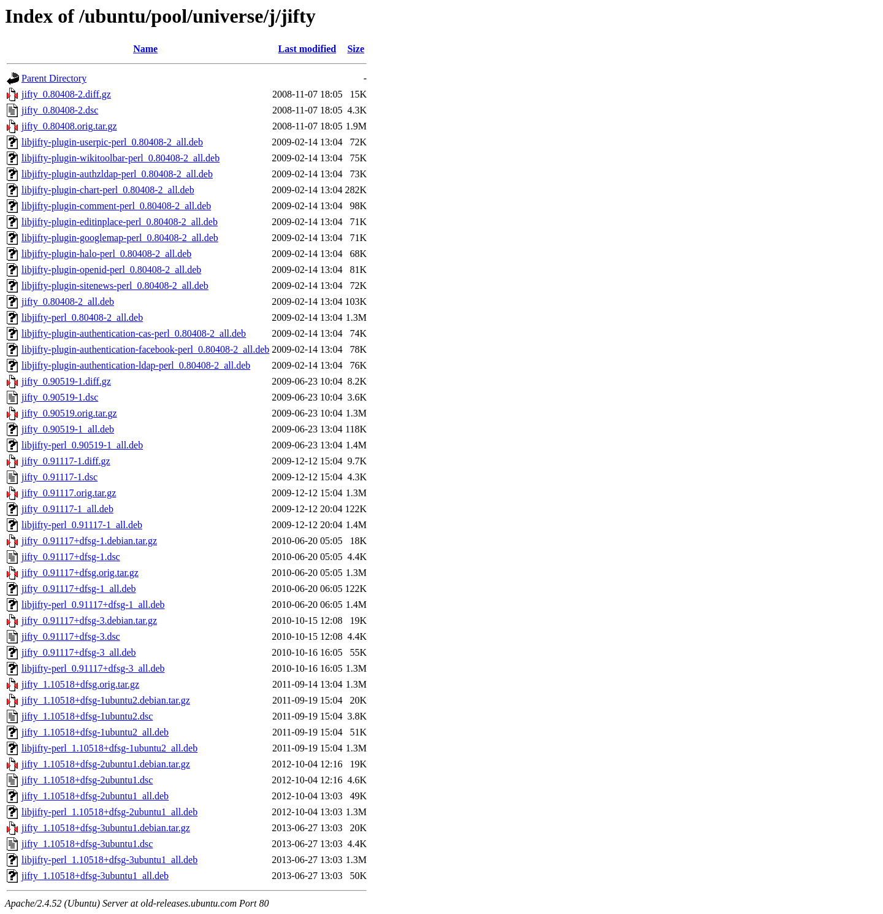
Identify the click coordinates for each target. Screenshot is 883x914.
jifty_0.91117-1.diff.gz (65, 461)
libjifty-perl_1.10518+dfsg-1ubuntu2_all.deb (109, 748)
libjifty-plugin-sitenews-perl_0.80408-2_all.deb (114, 285)
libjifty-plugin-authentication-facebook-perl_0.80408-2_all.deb (145, 349)
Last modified (307, 49)
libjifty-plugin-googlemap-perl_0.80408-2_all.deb (119, 237)
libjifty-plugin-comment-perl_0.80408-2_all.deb (116, 206)
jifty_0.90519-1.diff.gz (66, 381)
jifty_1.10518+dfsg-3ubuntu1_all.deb (95, 875)
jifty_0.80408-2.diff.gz (66, 94)
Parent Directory (53, 78)
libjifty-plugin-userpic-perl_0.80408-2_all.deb (112, 142)
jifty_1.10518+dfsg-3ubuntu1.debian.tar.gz (105, 828)
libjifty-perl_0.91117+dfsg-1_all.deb (93, 604)
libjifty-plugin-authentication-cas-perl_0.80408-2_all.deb (133, 333)
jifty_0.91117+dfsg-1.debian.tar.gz (89, 541)
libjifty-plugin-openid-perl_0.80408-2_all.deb (111, 269)
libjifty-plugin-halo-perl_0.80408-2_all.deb (106, 253)
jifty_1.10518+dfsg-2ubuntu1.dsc (87, 780)
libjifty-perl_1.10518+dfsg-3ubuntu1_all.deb (109, 859)
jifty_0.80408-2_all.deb (67, 301)
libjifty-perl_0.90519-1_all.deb (82, 445)
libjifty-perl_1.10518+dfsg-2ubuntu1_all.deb (109, 812)
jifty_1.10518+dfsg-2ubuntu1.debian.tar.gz (105, 764)
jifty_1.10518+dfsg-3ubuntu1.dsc (87, 844)
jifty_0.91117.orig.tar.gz (68, 493)
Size (355, 49)
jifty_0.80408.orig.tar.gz (69, 126)
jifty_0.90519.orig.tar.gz (69, 413)
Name (145, 49)
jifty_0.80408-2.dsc (59, 110)
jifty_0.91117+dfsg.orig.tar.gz (80, 572)
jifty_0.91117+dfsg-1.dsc (70, 556)
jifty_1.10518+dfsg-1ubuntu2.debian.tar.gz (105, 700)
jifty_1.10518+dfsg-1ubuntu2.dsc (87, 716)
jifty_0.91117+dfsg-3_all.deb (78, 652)
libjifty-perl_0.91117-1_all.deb (81, 525)
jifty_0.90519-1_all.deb (67, 429)
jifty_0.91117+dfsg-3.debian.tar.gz (89, 620)
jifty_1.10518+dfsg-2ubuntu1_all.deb (95, 796)
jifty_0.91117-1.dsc (59, 477)
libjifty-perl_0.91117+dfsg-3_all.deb (93, 668)
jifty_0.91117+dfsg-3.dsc (70, 636)
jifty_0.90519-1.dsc (59, 397)
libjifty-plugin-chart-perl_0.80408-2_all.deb (107, 190)
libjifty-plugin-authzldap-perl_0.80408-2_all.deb (117, 174)
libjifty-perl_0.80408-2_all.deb (82, 317)
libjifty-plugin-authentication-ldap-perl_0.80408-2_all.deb (135, 365)
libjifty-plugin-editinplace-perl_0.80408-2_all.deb (119, 222)
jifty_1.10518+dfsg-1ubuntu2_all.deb (95, 732)
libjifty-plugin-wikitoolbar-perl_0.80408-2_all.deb (120, 158)
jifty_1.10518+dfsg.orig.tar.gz (80, 684)
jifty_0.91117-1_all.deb (67, 509)
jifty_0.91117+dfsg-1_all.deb (78, 588)
